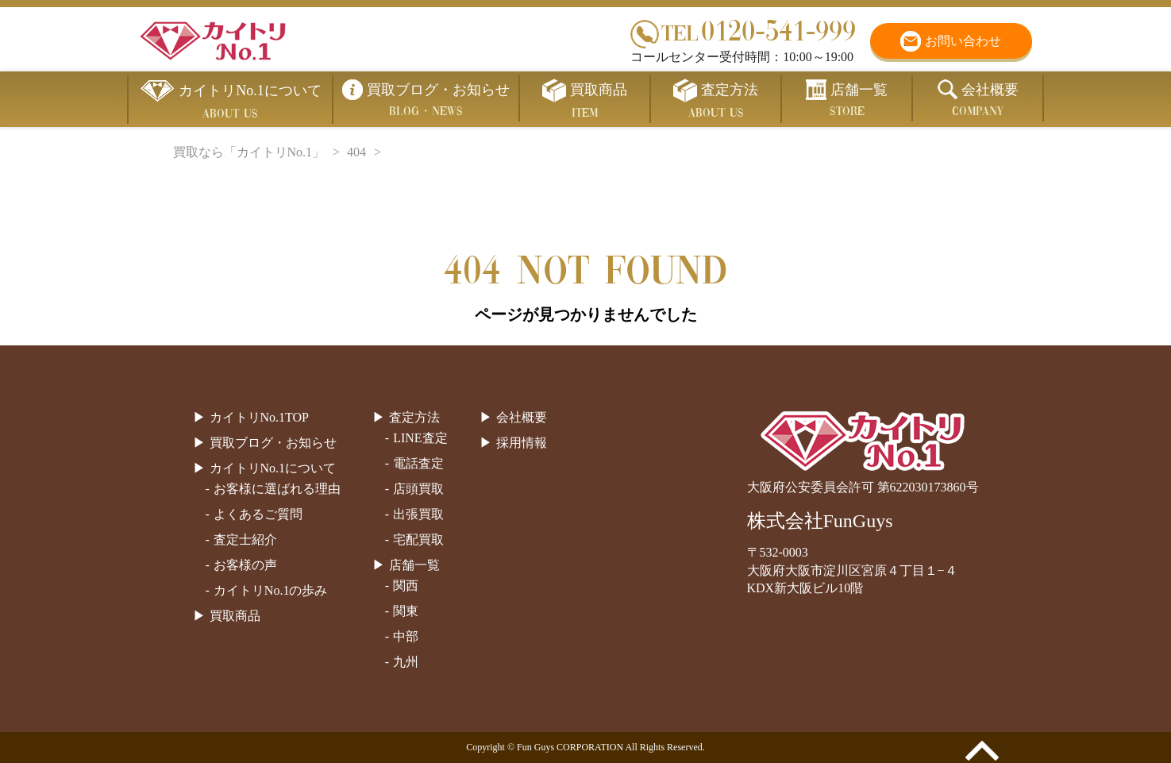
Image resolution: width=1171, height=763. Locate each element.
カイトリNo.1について (273, 468)
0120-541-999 (743, 30)
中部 (405, 636)
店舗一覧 (414, 565)
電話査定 (418, 463)
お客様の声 (245, 565)
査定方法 (414, 417)
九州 (405, 662)
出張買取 (418, 514)
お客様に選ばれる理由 (277, 488)
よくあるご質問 (258, 514)
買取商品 (235, 615)
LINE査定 (420, 438)
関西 (405, 585)
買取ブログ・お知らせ (273, 442)
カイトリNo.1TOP (260, 417)
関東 (405, 611)
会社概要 (521, 417)
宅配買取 (418, 539)
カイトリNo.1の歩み (271, 590)
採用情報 (521, 442)
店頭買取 (418, 488)
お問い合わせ (963, 41)
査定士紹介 (245, 539)
